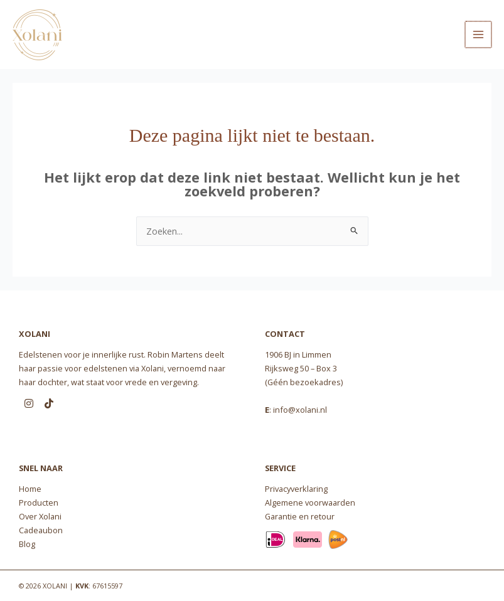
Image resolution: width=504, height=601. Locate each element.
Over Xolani (40, 516)
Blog (27, 544)
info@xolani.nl (300, 409)
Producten (38, 502)
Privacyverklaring (296, 488)
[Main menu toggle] (478, 34)
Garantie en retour (300, 516)
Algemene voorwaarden (310, 502)
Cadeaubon (41, 530)
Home (30, 488)
